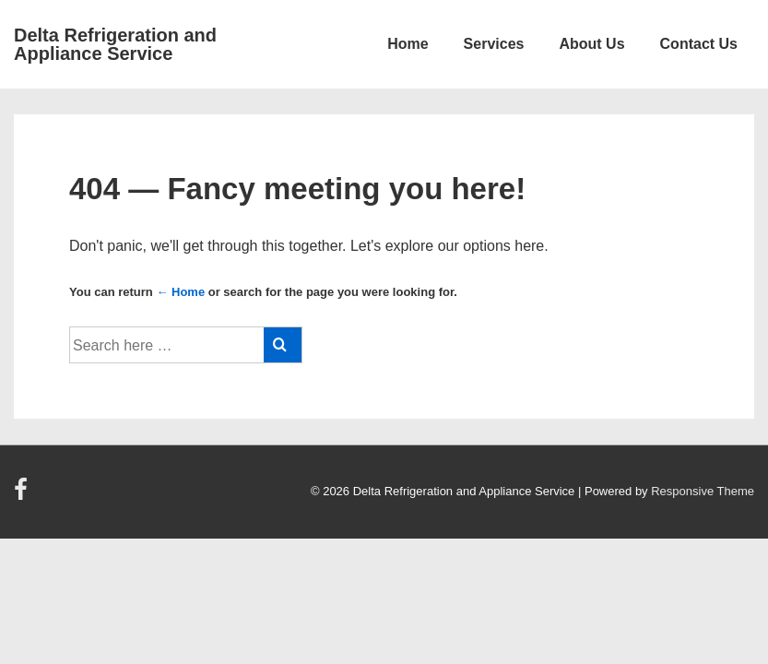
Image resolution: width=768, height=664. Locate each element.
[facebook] (23, 496)
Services (494, 44)
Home (407, 44)
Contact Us (699, 44)
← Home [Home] (180, 292)
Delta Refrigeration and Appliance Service (115, 44)
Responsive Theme (702, 491)
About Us (591, 44)
